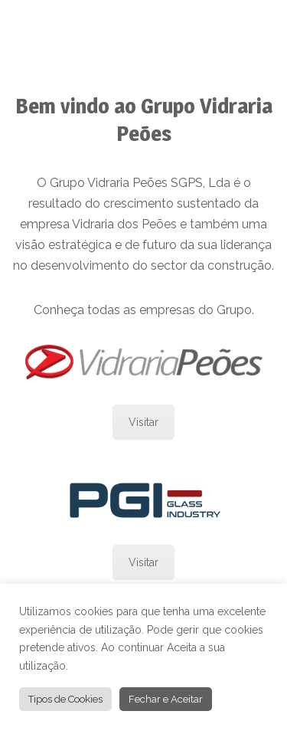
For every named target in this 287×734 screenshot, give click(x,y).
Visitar (143, 422)
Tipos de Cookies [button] (65, 699)
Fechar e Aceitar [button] (166, 699)
